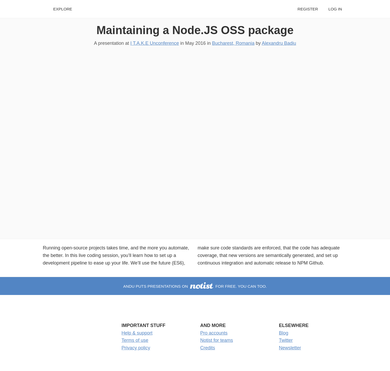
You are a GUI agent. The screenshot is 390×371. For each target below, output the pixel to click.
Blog (283, 333)
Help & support (137, 333)
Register (308, 9)
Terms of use (135, 340)
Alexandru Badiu (279, 43)
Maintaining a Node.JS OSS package (195, 30)
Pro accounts (214, 333)
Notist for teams (216, 340)
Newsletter (290, 347)
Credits (207, 347)
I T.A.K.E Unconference (154, 43)
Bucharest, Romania (233, 43)
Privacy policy (136, 347)
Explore (62, 9)
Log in (335, 9)
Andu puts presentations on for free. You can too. (195, 286)
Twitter (286, 340)
